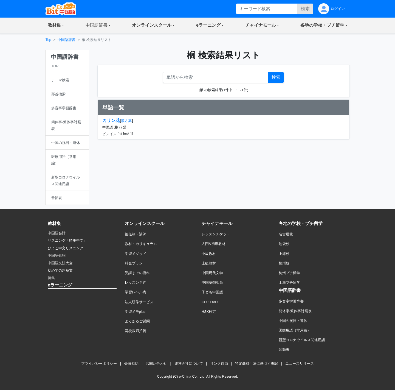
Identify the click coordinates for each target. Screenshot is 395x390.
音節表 (284, 349)
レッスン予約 (135, 282)
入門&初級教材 (213, 244)
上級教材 (209, 263)
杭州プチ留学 (289, 273)
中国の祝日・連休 (293, 321)
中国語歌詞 (57, 256)
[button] (55, 26)
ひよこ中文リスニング (65, 248)
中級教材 (209, 254)
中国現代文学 (212, 273)
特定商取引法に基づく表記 (256, 363)
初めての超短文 (60, 270)
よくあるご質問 (137, 321)
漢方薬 (126, 121)
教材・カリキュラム (141, 244)
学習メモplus (135, 312)
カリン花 (111, 120)
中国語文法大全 (60, 263)
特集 (51, 278)
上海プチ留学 (289, 282)
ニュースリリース (299, 363)
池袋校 (284, 244)
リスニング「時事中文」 (67, 240)
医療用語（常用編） (295, 330)
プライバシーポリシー (99, 363)
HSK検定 (209, 312)
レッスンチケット (216, 234)
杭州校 (284, 263)
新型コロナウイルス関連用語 (302, 340)
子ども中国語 (212, 292)
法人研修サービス (139, 302)
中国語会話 (57, 233)
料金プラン (134, 263)
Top (48, 40)
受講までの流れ (137, 273)
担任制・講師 (135, 234)
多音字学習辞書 (291, 301)
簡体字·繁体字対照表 (295, 311)
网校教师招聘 (135, 331)
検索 (305, 8)
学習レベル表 (135, 292)
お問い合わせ (156, 363)
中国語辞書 (66, 40)
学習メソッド (135, 254)
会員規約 (131, 363)
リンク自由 (219, 363)
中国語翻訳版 (212, 282)
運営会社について (188, 363)
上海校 (284, 254)
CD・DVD (210, 302)
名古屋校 (286, 234)
